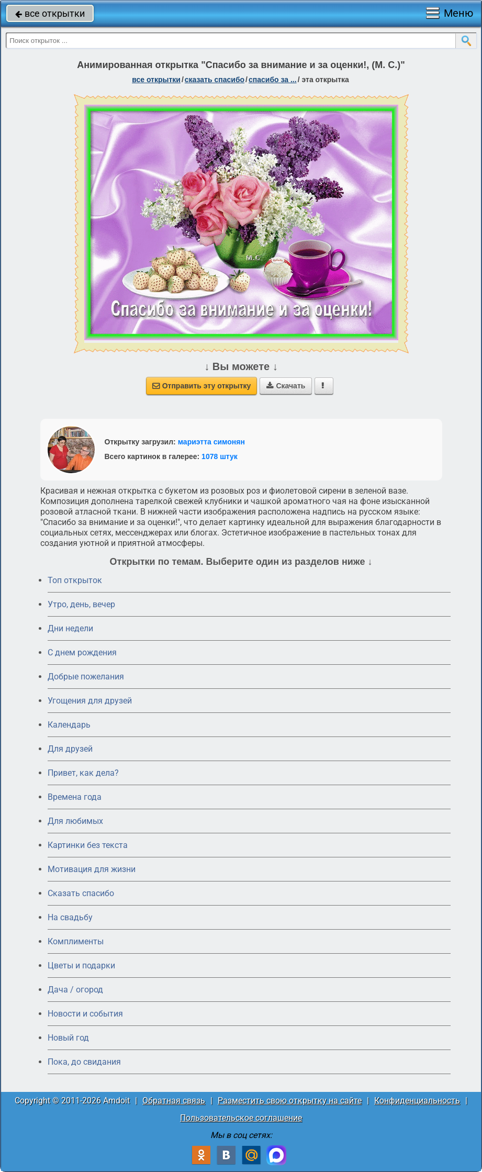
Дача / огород (75, 990)
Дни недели (70, 628)
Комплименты (76, 941)
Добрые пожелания (86, 677)
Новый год (68, 1038)
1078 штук (219, 456)
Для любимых (75, 821)
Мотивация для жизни (92, 869)
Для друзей (70, 749)
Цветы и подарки (81, 965)
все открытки (50, 13)
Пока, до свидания (84, 1062)
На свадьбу (70, 917)
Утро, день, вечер (81, 604)
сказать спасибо (214, 79)
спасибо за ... (273, 79)
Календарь (69, 725)
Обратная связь (173, 1101)
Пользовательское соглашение (241, 1118)
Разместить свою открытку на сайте (290, 1101)
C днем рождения (82, 652)
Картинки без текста (88, 845)
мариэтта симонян (211, 442)
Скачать (285, 386)
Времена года (75, 797)
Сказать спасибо (81, 893)
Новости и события (85, 1014)
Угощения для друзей (90, 701)
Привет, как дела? (83, 773)
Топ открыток (75, 580)
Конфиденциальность (417, 1101)
